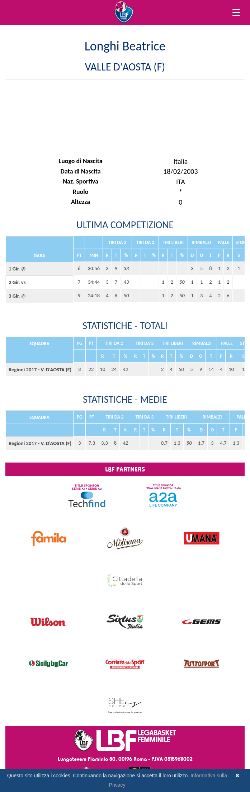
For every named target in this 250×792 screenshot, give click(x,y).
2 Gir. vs (17, 282)
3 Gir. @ (17, 296)
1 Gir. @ (17, 268)
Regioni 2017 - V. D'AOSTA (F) (39, 369)
